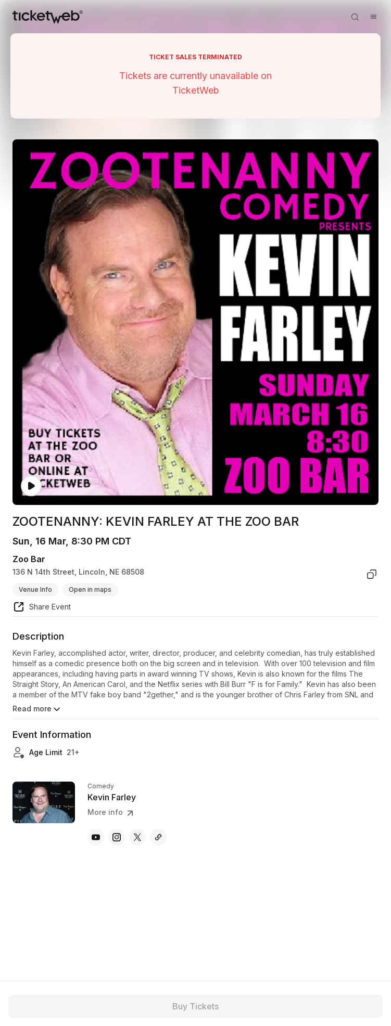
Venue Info (35, 589)
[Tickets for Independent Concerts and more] (47, 16)
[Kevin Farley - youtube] (95, 837)
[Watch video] (31, 486)
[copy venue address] (372, 574)
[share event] (41, 608)
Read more (37, 709)
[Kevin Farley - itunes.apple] (158, 837)
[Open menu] (373, 16)
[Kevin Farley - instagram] (116, 837)
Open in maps (90, 589)
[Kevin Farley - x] (137, 837)
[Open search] (354, 16)
